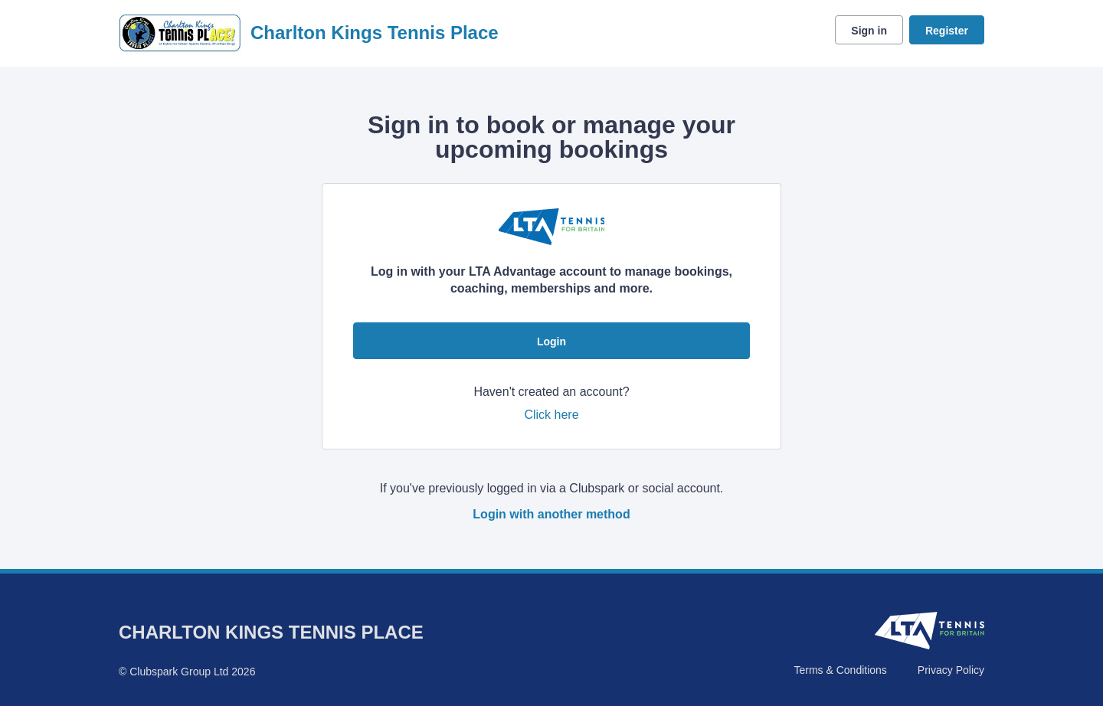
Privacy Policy (951, 670)
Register (946, 31)
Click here (551, 414)
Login (551, 341)
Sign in (869, 31)
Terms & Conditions (840, 670)
